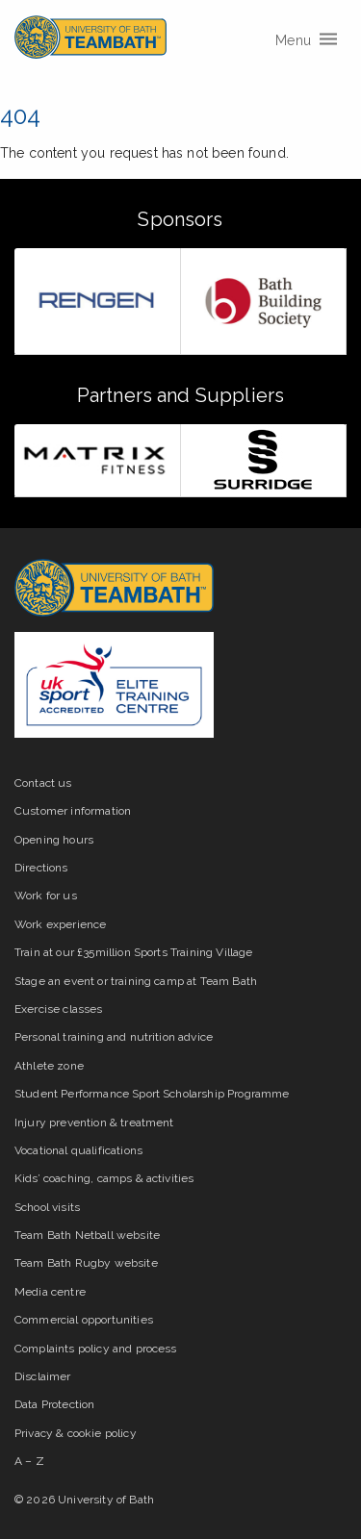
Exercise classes (58, 1009)
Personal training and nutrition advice (113, 1037)
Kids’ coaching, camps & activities (103, 1178)
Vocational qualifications (78, 1150)
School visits (47, 1207)
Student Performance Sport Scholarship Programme (152, 1093)
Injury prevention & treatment (94, 1122)
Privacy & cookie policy (75, 1433)
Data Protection (54, 1404)
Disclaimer (42, 1376)
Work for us (45, 895)
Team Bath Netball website (87, 1235)
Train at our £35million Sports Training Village (133, 952)
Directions (41, 867)
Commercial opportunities (83, 1319)
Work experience (60, 924)
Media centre (50, 1292)
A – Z (29, 1461)
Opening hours (53, 839)
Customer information (72, 811)
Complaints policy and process (95, 1348)
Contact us (43, 783)
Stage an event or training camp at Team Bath (135, 981)
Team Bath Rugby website (86, 1263)
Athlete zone (49, 1065)
